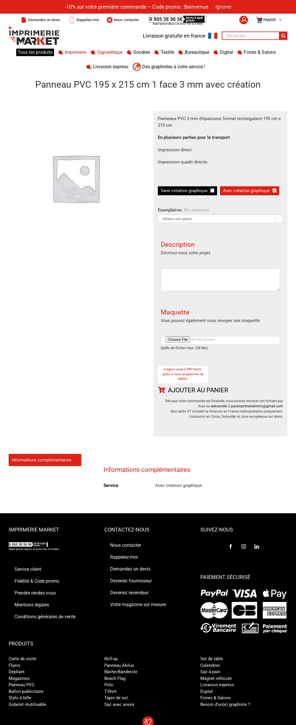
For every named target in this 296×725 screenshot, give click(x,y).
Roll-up (111, 658)
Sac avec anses (119, 704)
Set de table (211, 658)
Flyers (14, 665)
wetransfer (219, 406)
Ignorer (223, 7)
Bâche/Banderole (120, 671)
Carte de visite (22, 658)
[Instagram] (244, 546)
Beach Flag (114, 678)
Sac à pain (210, 671)
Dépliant (17, 671)
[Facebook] (231, 546)
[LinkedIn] (257, 546)
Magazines (19, 678)
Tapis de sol (116, 697)
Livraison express (217, 684)
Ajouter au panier (198, 390)
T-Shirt (110, 691)
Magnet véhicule (216, 678)
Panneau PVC (22, 684)
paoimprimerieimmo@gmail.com (257, 406)
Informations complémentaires (41, 460)
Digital (206, 691)
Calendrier (210, 665)
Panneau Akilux (119, 665)
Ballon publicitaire (26, 691)
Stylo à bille (20, 697)
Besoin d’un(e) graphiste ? (225, 704)
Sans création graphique (184, 190)
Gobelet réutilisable (27, 704)
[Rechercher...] (250, 36)
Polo (108, 684)
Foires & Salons (215, 697)
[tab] (45, 460)
